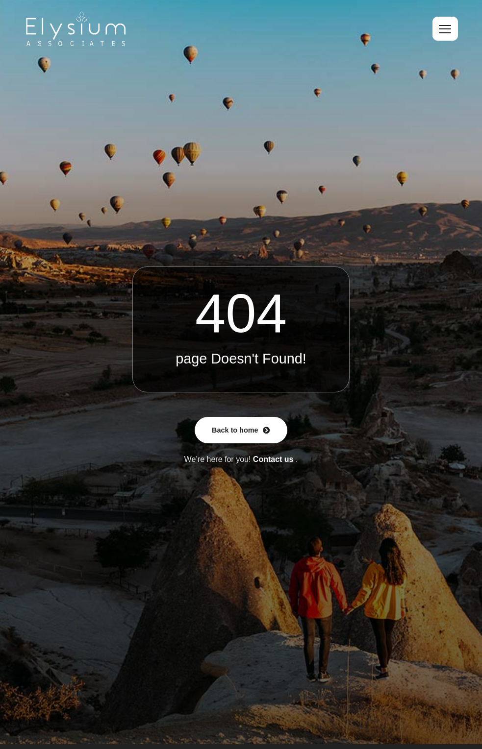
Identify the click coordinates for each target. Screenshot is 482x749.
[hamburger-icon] (445, 29)
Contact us (273, 459)
